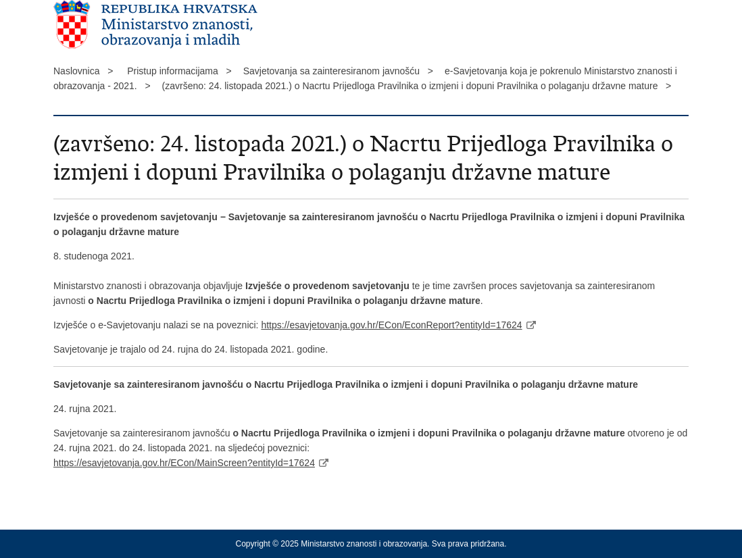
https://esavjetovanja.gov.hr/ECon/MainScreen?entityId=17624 (184, 462)
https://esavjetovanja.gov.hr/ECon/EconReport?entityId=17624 (391, 325)
